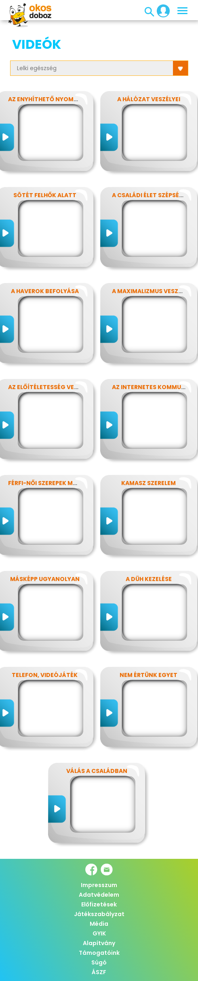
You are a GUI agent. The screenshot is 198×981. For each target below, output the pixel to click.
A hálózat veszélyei (148, 99)
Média (99, 924)
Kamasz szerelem (148, 483)
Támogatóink (99, 953)
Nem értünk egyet (148, 675)
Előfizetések (99, 904)
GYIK (99, 933)
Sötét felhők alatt (44, 195)
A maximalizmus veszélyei (152, 291)
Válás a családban (96, 771)
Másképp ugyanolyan (45, 579)
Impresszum (99, 885)
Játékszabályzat (99, 914)
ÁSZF (99, 972)
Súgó (99, 962)
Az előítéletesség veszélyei (52, 387)
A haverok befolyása (45, 291)
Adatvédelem (99, 895)
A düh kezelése (149, 579)
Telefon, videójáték (45, 675)
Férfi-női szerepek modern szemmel (65, 483)
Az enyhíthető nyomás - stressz (60, 99)
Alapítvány (99, 943)
